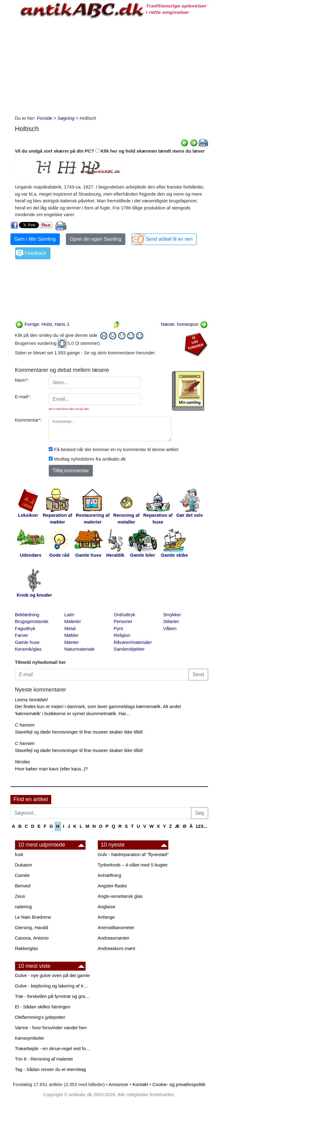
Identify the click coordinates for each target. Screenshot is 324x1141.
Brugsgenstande (31, 621)
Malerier (72, 621)
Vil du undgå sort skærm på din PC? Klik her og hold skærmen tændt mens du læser (110, 151)
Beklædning (27, 614)
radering (23, 906)
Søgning (65, 118)
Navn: (22, 380)
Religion (122, 635)
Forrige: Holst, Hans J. (42, 324)
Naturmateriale (79, 649)
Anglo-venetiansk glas (120, 896)
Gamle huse (27, 642)
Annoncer (118, 1084)
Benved (23, 885)
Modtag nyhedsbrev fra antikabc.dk (90, 458)
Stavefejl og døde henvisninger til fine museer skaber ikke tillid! (79, 731)
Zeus (20, 896)
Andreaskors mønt (116, 948)
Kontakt (140, 1084)
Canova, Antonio (32, 937)
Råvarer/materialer (133, 642)
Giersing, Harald (31, 927)
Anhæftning (109, 875)
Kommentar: (28, 420)
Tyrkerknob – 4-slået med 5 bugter (133, 864)
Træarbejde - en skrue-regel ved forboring (53, 1048)
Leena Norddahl (31, 699)
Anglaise (107, 906)
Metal (70, 628)
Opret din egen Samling (95, 239)
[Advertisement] (111, 66)
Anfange (106, 917)
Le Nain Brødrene (33, 917)
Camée (22, 875)
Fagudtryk (25, 628)
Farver (21, 635)
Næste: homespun (184, 324)
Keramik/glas (28, 649)
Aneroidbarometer (116, 927)
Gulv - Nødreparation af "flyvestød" (133, 854)
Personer (123, 621)
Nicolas (22, 761)
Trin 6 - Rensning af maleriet (44, 1058)
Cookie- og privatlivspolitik (178, 1084)
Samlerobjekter (129, 649)
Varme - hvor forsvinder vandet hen (51, 1027)
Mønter (71, 642)
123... (201, 826)
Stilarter (171, 621)
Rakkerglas (26, 948)
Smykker (172, 614)
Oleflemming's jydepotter (40, 1017)
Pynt (118, 628)
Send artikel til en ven (169, 239)
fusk (19, 854)
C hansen (25, 724)
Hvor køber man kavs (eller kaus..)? (51, 768)
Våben (169, 628)
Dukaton (23, 864)
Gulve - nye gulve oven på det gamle (52, 975)
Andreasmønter (113, 937)
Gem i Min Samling (35, 239)
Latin (69, 614)
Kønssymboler (29, 1038)
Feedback (35, 253)
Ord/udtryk (124, 614)
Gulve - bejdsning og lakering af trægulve (53, 985)
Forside (44, 118)
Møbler (71, 635)
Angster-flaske (112, 885)
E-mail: (23, 396)
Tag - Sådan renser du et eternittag (50, 1069)
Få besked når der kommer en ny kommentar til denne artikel (116, 449)
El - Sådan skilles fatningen (43, 1006)
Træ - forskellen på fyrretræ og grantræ (53, 996)
